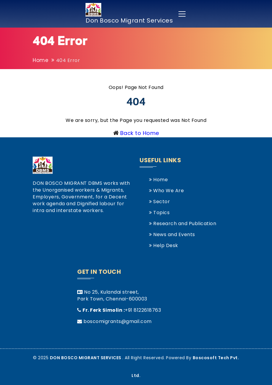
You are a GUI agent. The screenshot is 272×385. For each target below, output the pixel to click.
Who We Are (166, 190)
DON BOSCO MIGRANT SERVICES (86, 358)
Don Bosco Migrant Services (129, 14)
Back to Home (139, 133)
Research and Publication (182, 223)
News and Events (172, 234)
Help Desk (163, 245)
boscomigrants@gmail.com (117, 321)
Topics (159, 212)
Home (40, 60)
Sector (159, 201)
